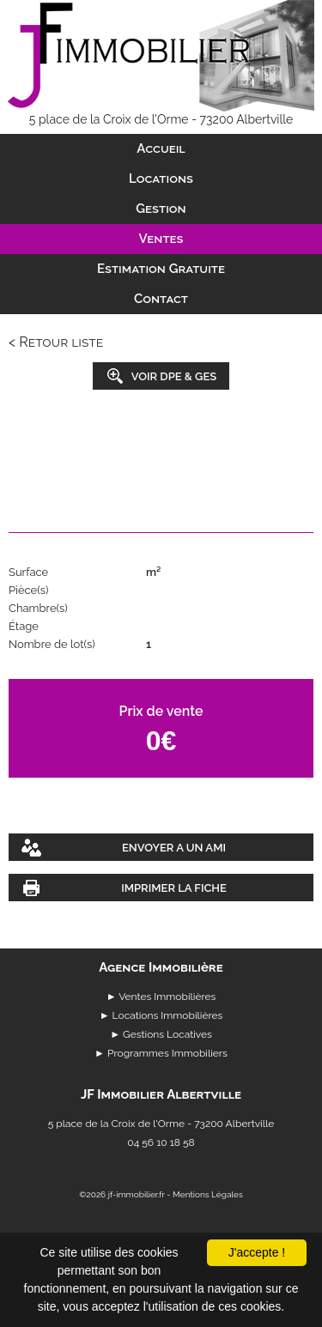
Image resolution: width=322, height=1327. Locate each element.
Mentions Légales (208, 1194)
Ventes (161, 238)
